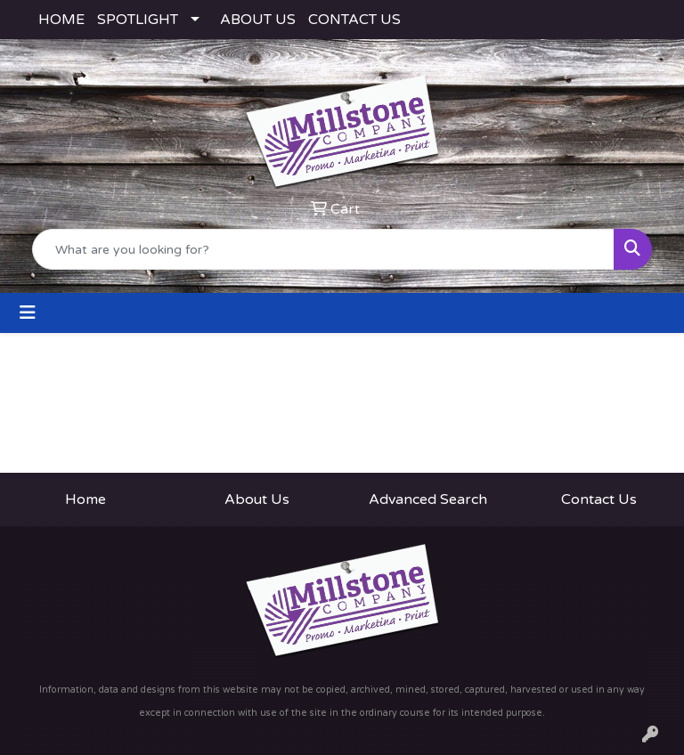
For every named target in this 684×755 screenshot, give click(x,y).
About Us (256, 499)
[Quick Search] (323, 249)
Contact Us (599, 499)
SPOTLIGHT (137, 19)
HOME (61, 19)
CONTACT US (354, 19)
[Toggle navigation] (27, 313)
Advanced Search (428, 499)
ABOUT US (258, 19)
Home (85, 499)
